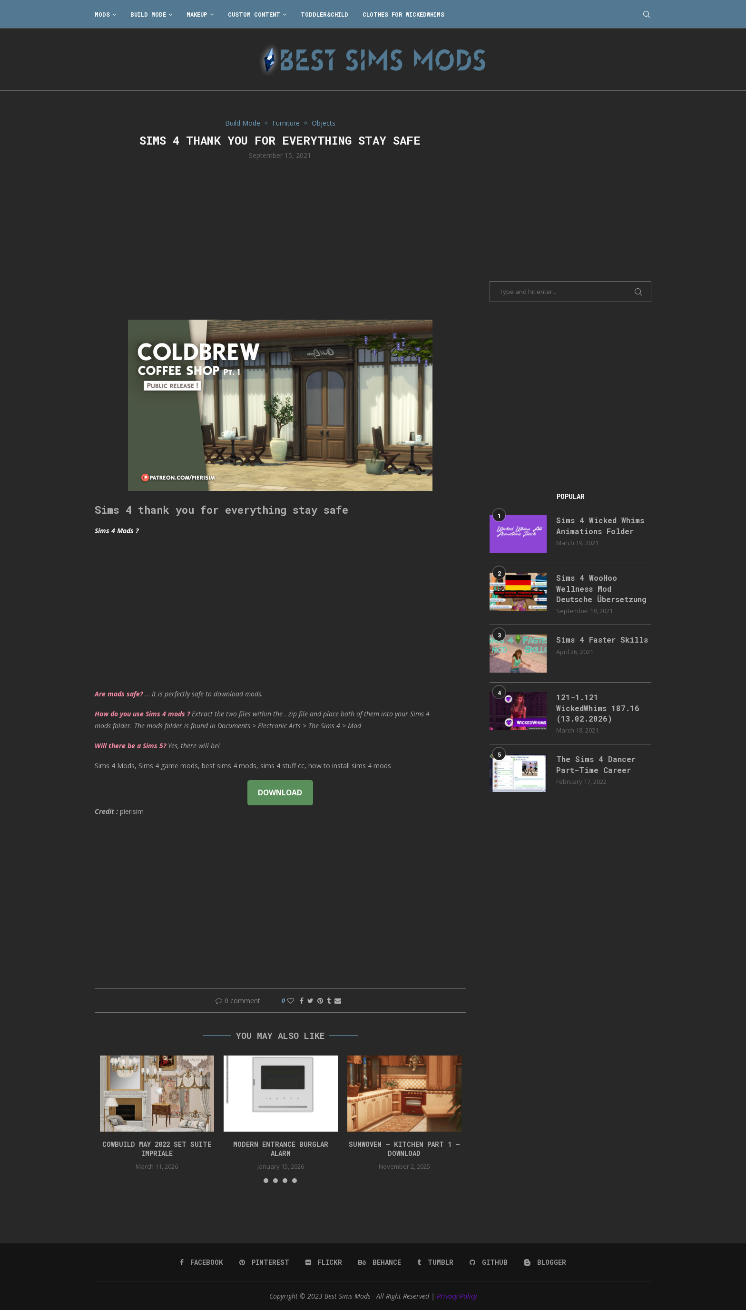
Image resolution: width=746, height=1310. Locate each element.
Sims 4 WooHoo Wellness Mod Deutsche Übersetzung (601, 588)
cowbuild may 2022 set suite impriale (156, 1149)
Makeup (196, 14)
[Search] (646, 14)
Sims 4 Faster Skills (602, 640)
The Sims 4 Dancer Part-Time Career (596, 764)
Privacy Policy (457, 1295)
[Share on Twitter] (310, 1000)
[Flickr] (323, 1262)
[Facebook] (201, 1262)
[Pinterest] (264, 1262)
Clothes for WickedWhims (403, 14)
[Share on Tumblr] (329, 1000)
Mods (102, 14)
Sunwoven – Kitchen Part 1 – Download (404, 1149)
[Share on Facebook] (302, 1000)
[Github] (489, 1262)
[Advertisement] (280, 238)
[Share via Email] (337, 1000)
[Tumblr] (435, 1262)
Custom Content (254, 14)
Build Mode (148, 14)
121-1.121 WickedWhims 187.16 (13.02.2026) (597, 707)
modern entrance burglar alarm (280, 1149)
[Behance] (379, 1262)
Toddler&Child (324, 14)
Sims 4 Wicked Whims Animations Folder (600, 525)
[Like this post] (290, 1000)
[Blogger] (545, 1262)
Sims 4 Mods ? (116, 530)
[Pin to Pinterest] (320, 1000)
